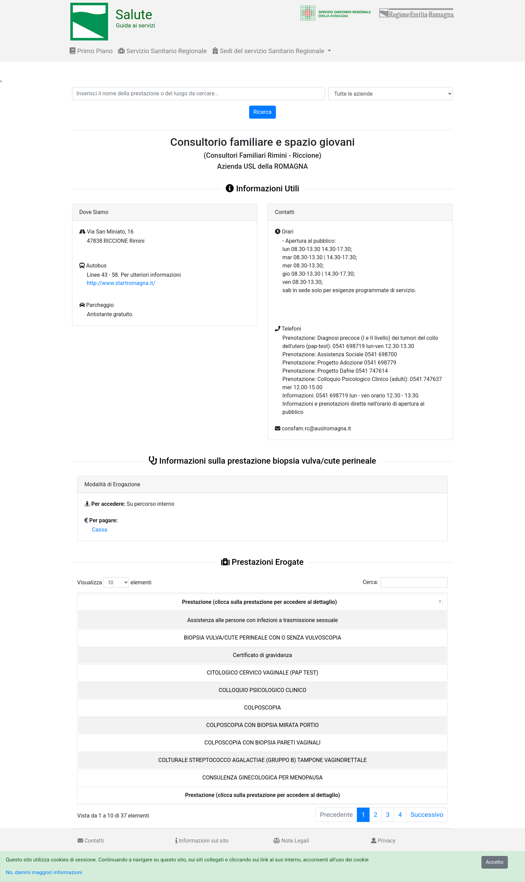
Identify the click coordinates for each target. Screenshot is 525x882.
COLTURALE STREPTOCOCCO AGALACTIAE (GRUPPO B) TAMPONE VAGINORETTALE (262, 760)
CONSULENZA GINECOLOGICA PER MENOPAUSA (262, 777)
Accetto (495, 862)
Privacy (383, 840)
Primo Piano (91, 51)
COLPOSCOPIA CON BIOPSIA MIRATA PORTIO (262, 725)
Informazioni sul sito (202, 840)
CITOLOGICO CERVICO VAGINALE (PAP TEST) (262, 672)
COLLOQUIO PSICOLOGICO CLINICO (262, 690)
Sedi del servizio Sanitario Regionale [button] (269, 51)
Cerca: (405, 582)
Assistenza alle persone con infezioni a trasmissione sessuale (262, 620)
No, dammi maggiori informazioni (44, 872)
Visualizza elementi (114, 582)
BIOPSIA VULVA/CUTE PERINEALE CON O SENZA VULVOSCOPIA (262, 637)
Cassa (99, 529)
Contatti (91, 840)
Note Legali (291, 840)
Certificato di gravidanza (262, 655)
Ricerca (263, 112)
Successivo (426, 815)
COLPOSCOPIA (262, 707)
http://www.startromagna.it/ (121, 283)
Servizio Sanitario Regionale (162, 51)
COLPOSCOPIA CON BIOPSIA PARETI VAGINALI (262, 742)
